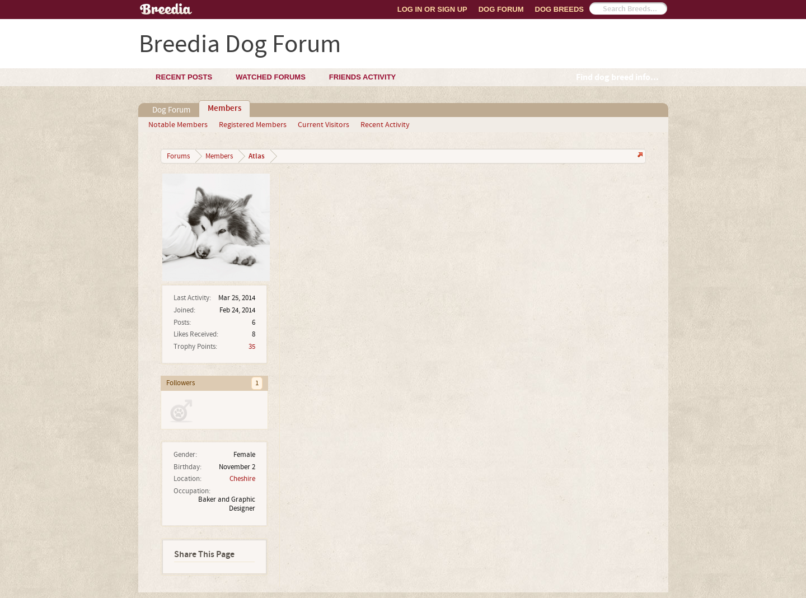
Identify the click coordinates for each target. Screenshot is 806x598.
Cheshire (242, 478)
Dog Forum (501, 9)
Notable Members (178, 125)
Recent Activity (385, 125)
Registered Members (253, 125)
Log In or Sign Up (432, 9)
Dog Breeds (559, 9)
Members (224, 108)
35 (252, 346)
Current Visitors (323, 125)
